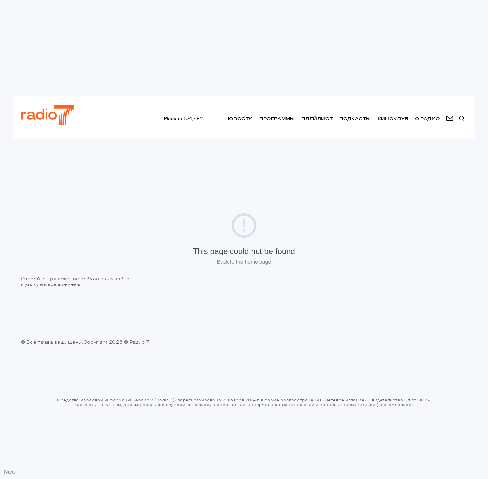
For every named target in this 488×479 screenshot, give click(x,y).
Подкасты (355, 118)
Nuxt (9, 472)
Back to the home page (244, 262)
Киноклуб (393, 118)
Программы (277, 118)
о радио (427, 118)
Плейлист (317, 118)
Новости (239, 118)
